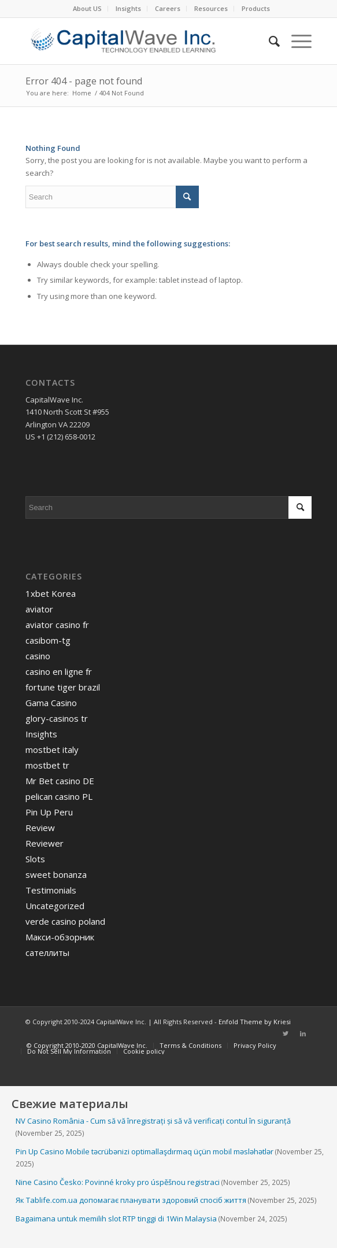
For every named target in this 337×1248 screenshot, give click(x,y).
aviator (39, 609)
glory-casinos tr (56, 718)
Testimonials (50, 890)
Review (40, 827)
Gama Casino (51, 702)
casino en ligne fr (58, 671)
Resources (211, 8)
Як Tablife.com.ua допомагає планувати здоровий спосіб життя (131, 1200)
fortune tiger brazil (62, 687)
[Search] (268, 41)
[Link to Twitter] (285, 1033)
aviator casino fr (57, 624)
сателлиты (47, 952)
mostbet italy (52, 749)
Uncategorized (54, 905)
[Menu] (296, 41)
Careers (167, 8)
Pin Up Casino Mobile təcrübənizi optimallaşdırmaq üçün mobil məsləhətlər (144, 1151)
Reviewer (44, 843)
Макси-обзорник (59, 937)
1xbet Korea (50, 593)
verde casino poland (65, 921)
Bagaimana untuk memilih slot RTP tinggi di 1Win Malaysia (116, 1218)
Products (256, 8)
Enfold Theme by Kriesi (255, 1021)
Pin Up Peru (49, 812)
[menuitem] (87, 9)
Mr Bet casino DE (59, 781)
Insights (128, 8)
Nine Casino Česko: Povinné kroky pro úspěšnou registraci (118, 1182)
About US (87, 8)
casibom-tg (48, 640)
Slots (35, 859)
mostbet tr (47, 765)
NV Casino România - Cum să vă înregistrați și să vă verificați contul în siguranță (153, 1121)
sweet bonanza (56, 874)
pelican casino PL (58, 796)
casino (37, 656)
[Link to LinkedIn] (303, 1033)
